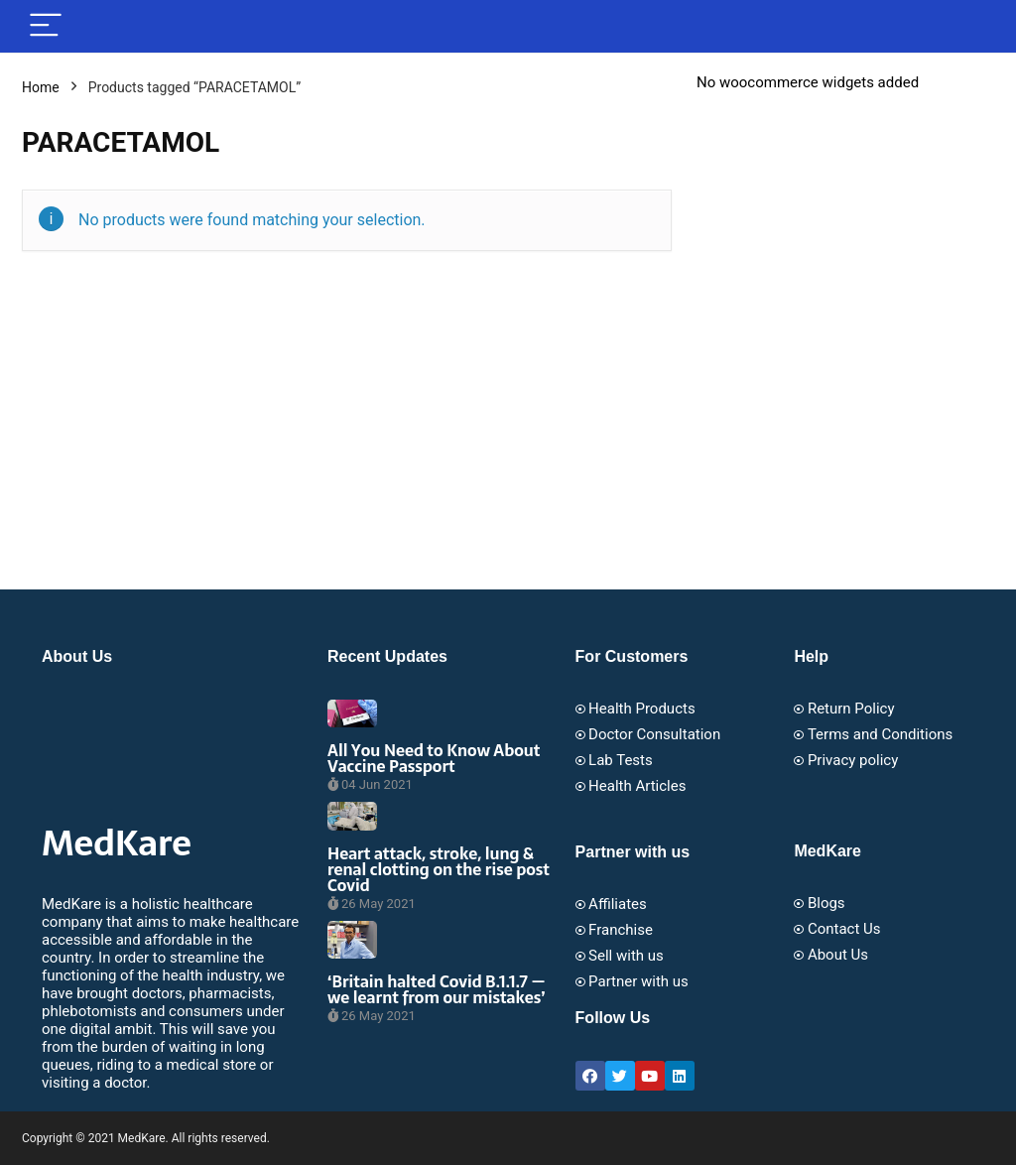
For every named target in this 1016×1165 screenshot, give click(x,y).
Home (41, 87)
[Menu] (45, 26)
